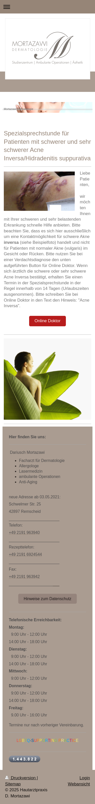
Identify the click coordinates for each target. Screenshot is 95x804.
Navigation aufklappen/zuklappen (47, 6)
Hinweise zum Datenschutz (47, 599)
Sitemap (13, 784)
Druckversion (21, 777)
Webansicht (79, 784)
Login (85, 777)
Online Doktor (47, 320)
